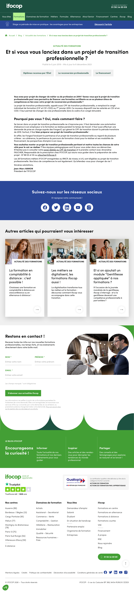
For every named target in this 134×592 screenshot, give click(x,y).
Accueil (10, 35)
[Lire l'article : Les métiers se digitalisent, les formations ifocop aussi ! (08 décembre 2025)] (67, 278)
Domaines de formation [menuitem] (49, 502)
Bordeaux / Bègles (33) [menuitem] (16, 512)
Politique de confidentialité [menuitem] (40, 573)
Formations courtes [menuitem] (107, 520)
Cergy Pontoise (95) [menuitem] (14, 516)
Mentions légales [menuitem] (12, 573)
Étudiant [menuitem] (71, 516)
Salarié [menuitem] (70, 512)
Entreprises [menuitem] (72, 535)
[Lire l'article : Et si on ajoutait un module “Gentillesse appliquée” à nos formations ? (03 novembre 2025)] (109, 278)
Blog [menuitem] (100, 547)
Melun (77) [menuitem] (10, 520)
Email (15, 370)
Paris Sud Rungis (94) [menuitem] (15, 536)
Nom (15, 357)
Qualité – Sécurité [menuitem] (44, 533)
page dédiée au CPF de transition (60, 149)
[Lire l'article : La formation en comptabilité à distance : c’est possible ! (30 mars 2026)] (24, 278)
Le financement (103, 73)
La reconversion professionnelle (73, 73)
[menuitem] (7, 16)
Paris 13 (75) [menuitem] (10, 531)
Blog (20, 35)
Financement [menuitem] (104, 530)
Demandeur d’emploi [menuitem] (77, 508)
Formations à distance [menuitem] (108, 516)
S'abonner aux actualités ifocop (23, 393)
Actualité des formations (35, 35)
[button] (5, 587)
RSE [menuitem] (100, 539)
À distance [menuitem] (10, 546)
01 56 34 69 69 (119, 7)
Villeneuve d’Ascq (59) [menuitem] (15, 540)
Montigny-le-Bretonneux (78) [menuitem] (17, 526)
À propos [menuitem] (102, 535)
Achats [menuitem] (39, 508)
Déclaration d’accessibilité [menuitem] (64, 573)
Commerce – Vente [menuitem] (45, 516)
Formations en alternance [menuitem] (110, 512)
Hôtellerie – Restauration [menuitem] (48, 525)
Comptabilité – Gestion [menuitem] (47, 520)
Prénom (46, 357)
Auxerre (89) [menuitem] (11, 508)
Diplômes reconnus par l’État (37, 73)
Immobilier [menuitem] (41, 529)
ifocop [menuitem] (101, 502)
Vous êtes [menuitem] (72, 502)
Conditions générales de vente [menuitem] (90, 573)
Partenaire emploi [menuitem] (75, 526)
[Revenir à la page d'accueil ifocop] (14, 6)
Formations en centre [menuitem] (108, 508)
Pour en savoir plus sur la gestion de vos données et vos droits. (33, 408)
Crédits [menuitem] (24, 573)
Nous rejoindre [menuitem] (105, 543)
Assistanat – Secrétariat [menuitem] (47, 512)
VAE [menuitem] (100, 525)
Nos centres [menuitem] (11, 502)
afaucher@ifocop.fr (47, 155)
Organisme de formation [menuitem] (79, 530)
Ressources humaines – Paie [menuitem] (47, 538)
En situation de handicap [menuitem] (79, 520)
